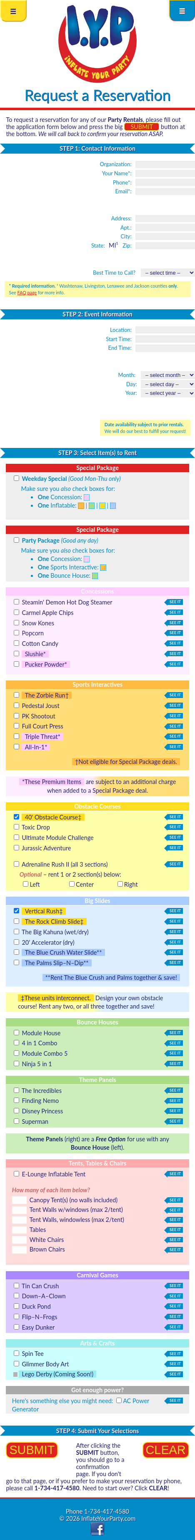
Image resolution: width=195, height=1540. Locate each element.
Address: (121, 218)
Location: (121, 329)
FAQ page (27, 292)
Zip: (126, 245)
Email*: (123, 191)
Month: (126, 375)
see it (174, 601)
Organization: (115, 164)
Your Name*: (117, 173)
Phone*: (122, 182)
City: (125, 236)
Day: (131, 384)
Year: (131, 392)
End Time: (120, 347)
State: (98, 245)
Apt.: (126, 227)
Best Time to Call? (114, 272)
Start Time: (119, 339)
